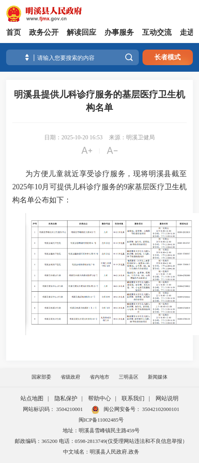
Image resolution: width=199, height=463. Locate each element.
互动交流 (157, 32)
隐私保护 (65, 398)
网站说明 (167, 398)
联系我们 (133, 398)
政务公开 (44, 32)
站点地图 (31, 398)
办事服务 (119, 32)
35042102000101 (160, 409)
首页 (13, 32)
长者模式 (167, 57)
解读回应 (81, 32)
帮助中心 (99, 398)
